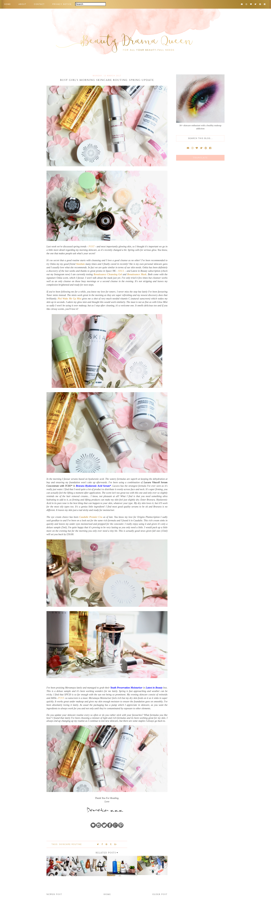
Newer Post (54, 894)
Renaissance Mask (136, 274)
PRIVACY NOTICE (62, 4)
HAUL (121, 270)
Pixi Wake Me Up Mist (69, 298)
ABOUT (22, 4)
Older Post (159, 894)
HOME (7, 4)
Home (107, 894)
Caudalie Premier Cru (90, 517)
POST (91, 246)
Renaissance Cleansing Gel (108, 274)
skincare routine (70, 844)
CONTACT (39, 4)
